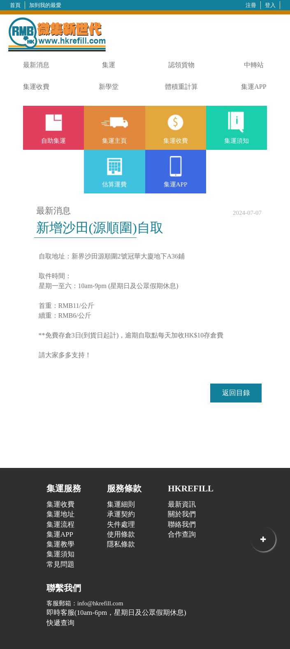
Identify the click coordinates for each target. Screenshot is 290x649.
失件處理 (121, 524)
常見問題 (60, 564)
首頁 (15, 5)
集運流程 (60, 524)
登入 (270, 5)
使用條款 (121, 534)
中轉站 (254, 64)
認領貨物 (181, 64)
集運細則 (121, 504)
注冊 (251, 5)
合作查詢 (182, 534)
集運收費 (36, 86)
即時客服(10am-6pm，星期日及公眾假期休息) (116, 612)
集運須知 (60, 554)
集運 (108, 64)
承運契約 (121, 514)
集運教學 (60, 544)
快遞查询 (60, 623)
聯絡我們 (182, 524)
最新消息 (36, 64)
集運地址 (60, 514)
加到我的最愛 (45, 5)
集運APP (253, 86)
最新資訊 (182, 504)
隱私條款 (121, 544)
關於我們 (182, 514)
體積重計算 (181, 86)
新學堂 (108, 86)
